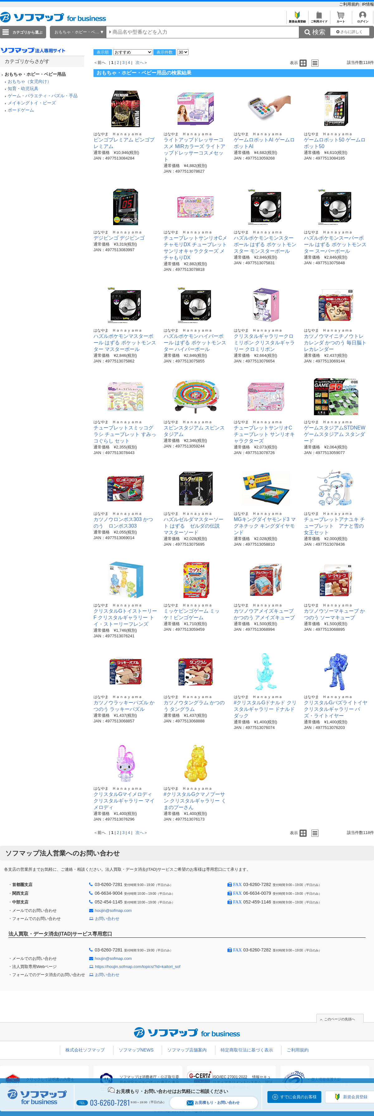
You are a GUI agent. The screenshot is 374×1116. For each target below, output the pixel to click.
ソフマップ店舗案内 (187, 1049)
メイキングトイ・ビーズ (32, 102)
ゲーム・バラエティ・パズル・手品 (43, 95)
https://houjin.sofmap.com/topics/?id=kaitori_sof (137, 966)
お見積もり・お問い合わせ (213, 1102)
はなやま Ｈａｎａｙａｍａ (118, 134)
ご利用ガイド (319, 20)
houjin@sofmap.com (113, 910)
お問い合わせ (107, 918)
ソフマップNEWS (136, 1049)
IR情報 (368, 4)
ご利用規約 (350, 4)
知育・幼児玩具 (23, 88)
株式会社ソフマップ (85, 1049)
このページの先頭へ (339, 1019)
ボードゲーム (21, 110)
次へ (140, 62)
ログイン (362, 20)
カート (341, 20)
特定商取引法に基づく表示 (247, 1049)
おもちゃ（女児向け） (29, 81)
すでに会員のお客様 (298, 1096)
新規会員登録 (297, 20)
